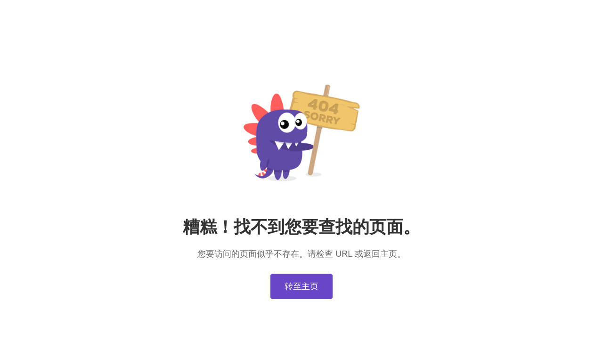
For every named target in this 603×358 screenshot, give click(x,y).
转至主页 (301, 286)
